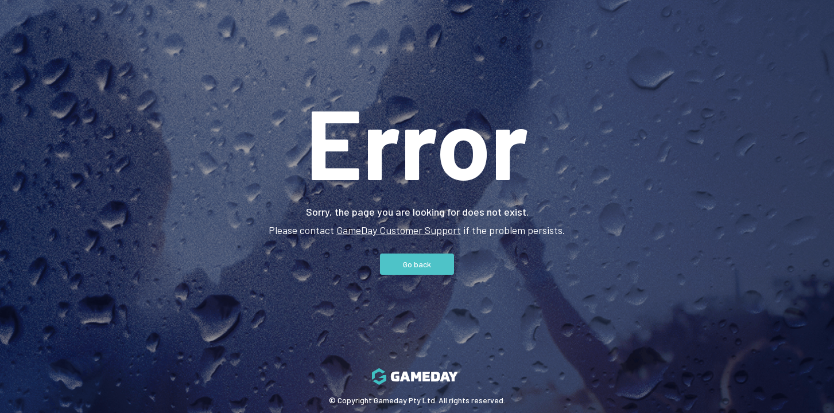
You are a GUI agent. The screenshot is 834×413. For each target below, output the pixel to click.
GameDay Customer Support (398, 230)
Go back (417, 264)
